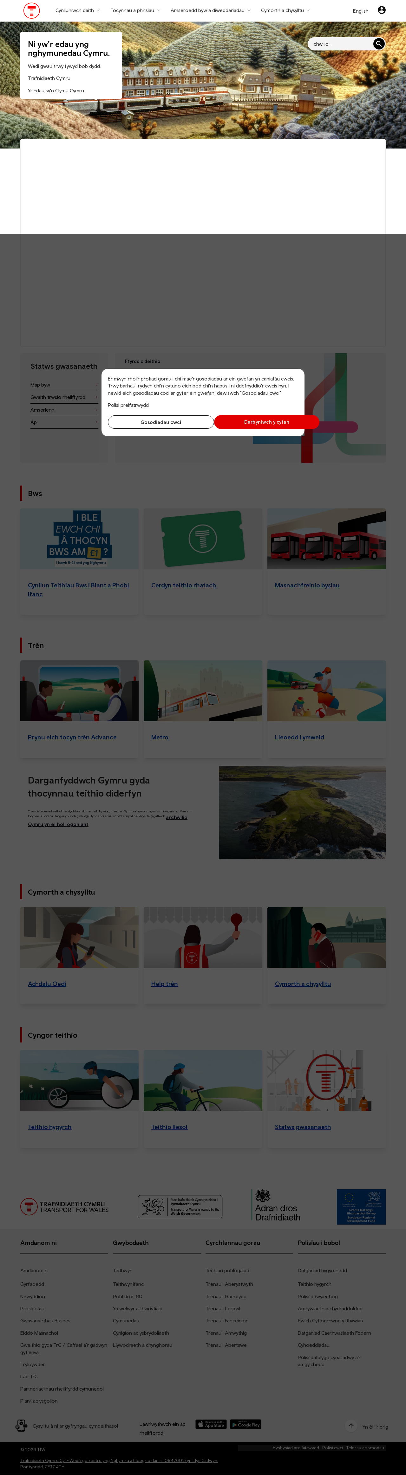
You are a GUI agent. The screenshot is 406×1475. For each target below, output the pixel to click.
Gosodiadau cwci (154, 422)
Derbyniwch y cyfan (252, 422)
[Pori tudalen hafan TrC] (31, 12)
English (361, 11)
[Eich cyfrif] (382, 11)
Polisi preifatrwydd (128, 405)
